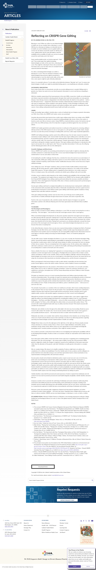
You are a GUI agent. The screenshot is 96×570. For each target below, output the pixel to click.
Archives (8, 45)
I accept (74, 566)
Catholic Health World (11, 37)
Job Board (62, 532)
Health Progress (8, 20)
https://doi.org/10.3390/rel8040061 (69, 450)
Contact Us (27, 530)
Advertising (9, 47)
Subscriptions (9, 49)
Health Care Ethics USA (11, 58)
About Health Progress (11, 52)
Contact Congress (64, 530)
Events (61, 525)
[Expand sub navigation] (22, 37)
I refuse (88, 566)
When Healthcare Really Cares (50, 532)
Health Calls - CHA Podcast (49, 525)
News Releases (46, 523)
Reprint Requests (10, 61)
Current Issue (9, 43)
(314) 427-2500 (9, 536)
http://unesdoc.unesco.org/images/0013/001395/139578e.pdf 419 (51, 448)
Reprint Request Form (67, 500)
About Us (26, 523)
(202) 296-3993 (9, 526)
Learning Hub (63, 527)
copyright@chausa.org (57, 475)
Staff (7, 54)
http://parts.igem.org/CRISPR (41, 421)
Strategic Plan (27, 527)
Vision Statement (28, 525)
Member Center (64, 523)
